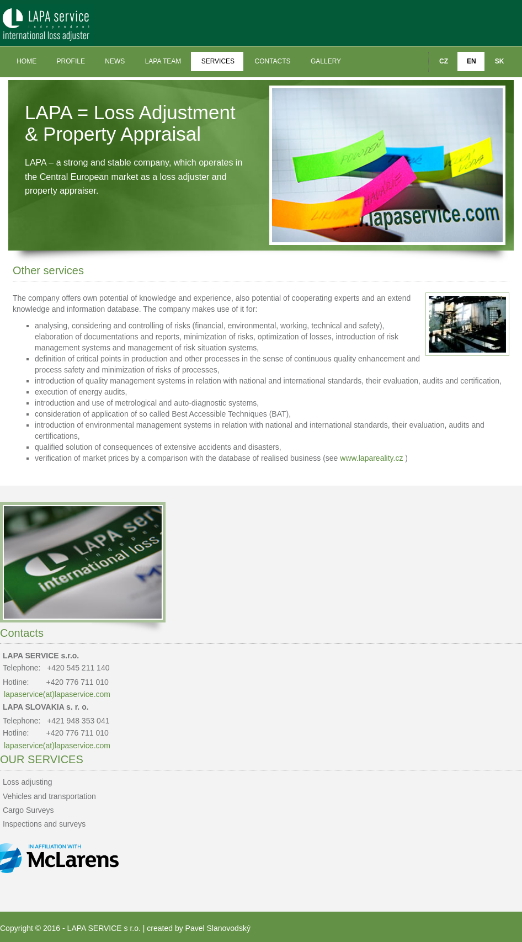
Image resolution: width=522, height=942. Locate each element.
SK (499, 61)
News (115, 61)
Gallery (326, 61)
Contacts (272, 61)
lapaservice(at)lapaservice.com (57, 694)
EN (471, 61)
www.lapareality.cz (371, 458)
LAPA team (163, 61)
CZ (443, 61)
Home (26, 61)
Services (218, 61)
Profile (71, 61)
